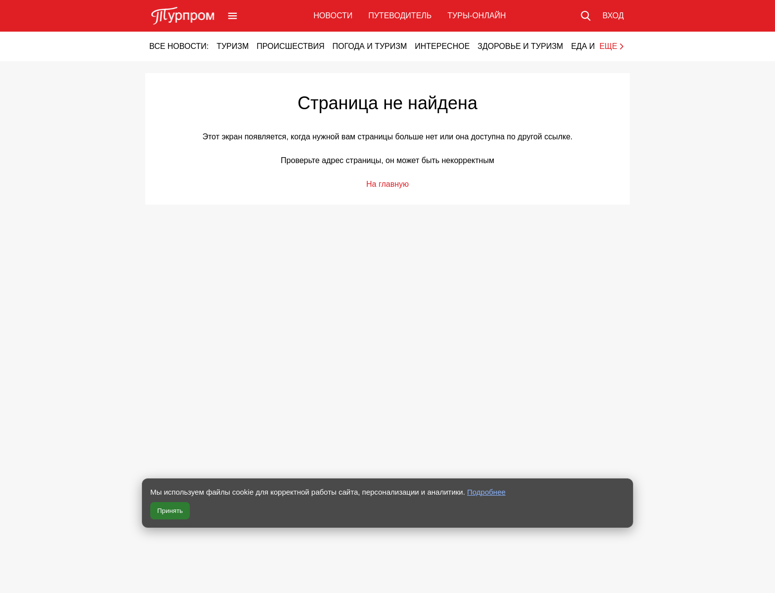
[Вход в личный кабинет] (613, 16)
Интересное (442, 46)
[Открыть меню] (232, 16)
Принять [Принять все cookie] (170, 510)
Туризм (232, 46)
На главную (387, 184)
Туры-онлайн (476, 15)
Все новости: (179, 46)
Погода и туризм (369, 46)
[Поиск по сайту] (586, 16)
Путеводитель (399, 15)
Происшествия (290, 46)
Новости (332, 15)
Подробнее (486, 492)
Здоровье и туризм (520, 46)
